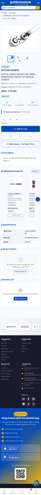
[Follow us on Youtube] (24, 404)
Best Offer (4, 343)
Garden (3, 360)
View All (35, 171)
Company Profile (26, 343)
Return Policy (5, 379)
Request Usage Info (20, 271)
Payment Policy (5, 376)
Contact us (25, 349)
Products (12, 13)
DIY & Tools (4, 349)
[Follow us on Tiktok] (28, 404)
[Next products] (38, 199)
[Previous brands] (3, 326)
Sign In (24, 346)
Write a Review (20, 299)
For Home (4, 346)
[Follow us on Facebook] (28, 399)
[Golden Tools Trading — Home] (20, 3)
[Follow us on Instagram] (33, 399)
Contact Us (4, 368)
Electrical (4, 354)
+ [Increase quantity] (17, 119)
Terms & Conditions (7, 371)
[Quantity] (10, 119)
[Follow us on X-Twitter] (33, 404)
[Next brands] (37, 326)
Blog (23, 351)
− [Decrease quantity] (3, 119)
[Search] (18, 7)
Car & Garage (5, 357)
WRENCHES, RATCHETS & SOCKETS (16, 16)
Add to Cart (20, 129)
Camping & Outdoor (7, 351)
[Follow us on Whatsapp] (24, 399)
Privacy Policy (5, 373)
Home (4, 13)
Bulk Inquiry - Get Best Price (20, 144)
